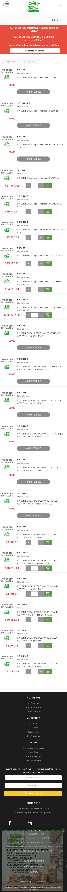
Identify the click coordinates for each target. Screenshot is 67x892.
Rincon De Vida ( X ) (31, 61)
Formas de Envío (33, 752)
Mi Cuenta (33, 727)
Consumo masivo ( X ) (11, 61)
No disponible (33, 92)
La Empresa (33, 703)
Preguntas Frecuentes (33, 748)
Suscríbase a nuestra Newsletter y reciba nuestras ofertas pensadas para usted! (33, 770)
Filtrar (55, 20)
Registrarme (33, 732)
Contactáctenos (33, 760)
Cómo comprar (33, 711)
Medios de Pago (33, 756)
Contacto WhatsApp (34, 50)
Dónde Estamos (33, 707)
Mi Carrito (33, 723)
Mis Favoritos (33, 736)
